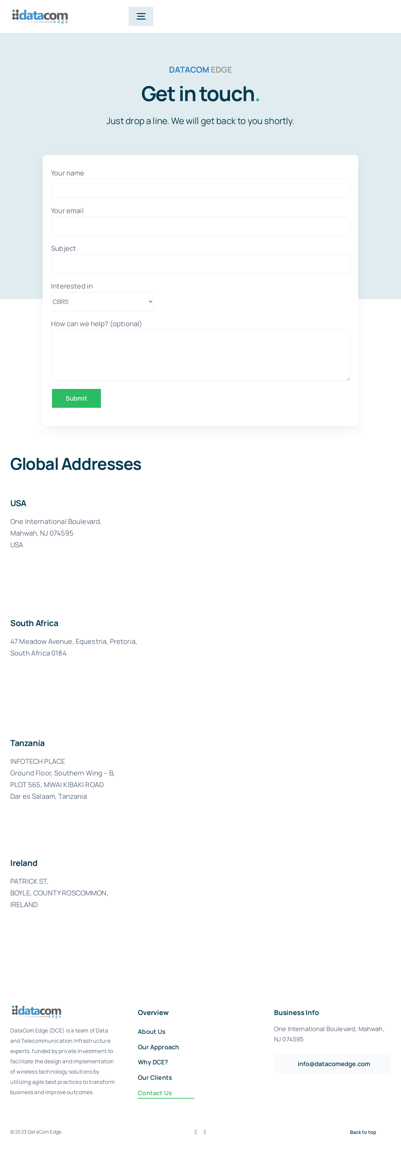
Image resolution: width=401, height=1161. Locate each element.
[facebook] (196, 1132)
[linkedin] (205, 1132)
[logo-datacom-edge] (39, 11)
